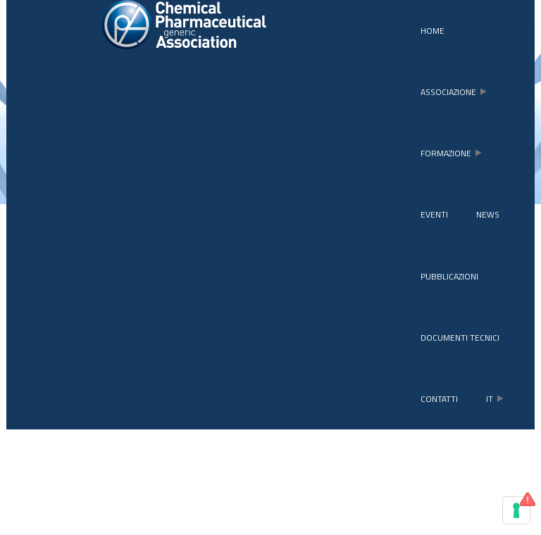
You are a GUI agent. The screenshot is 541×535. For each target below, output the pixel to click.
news (487, 214)
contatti (439, 398)
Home (432, 30)
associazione (454, 92)
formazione (451, 153)
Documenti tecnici (460, 337)
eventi (434, 214)
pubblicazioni (449, 276)
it (495, 398)
